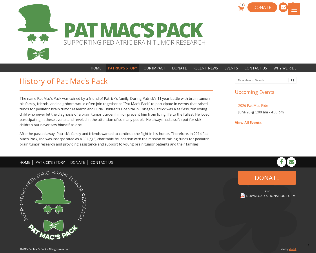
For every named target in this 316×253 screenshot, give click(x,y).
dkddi (292, 249)
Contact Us (256, 68)
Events (231, 68)
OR (267, 191)
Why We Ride (285, 68)
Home (96, 68)
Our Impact (154, 68)
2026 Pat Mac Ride (253, 105)
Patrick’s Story (122, 68)
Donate (179, 68)
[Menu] (294, 9)
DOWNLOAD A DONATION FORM (270, 196)
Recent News (205, 68)
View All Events (248, 122)
